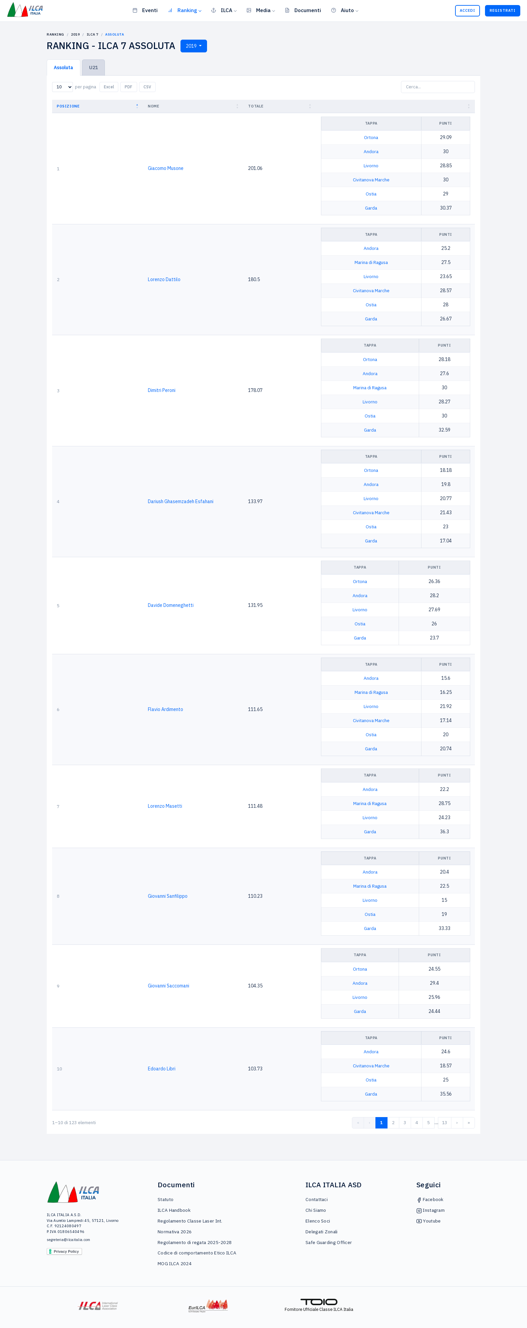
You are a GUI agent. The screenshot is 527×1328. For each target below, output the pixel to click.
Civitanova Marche (371, 180)
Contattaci (317, 1199)
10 (59, 1069)
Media (258, 10)
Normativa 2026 (175, 1232)
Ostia (371, 194)
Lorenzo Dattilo (164, 279)
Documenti (303, 10)
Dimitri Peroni (161, 390)
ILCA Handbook (174, 1210)
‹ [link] (369, 1122)
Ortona (371, 137)
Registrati (503, 10)
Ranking (182, 10)
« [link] (358, 1122)
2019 (75, 34)
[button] (138, 106)
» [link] (469, 1122)
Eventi (145, 10)
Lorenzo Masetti (165, 806)
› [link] (457, 1122)
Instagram (430, 1210)
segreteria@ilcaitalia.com (68, 1239)
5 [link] (428, 1122)
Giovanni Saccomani (168, 986)
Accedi (467, 10)
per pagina (85, 87)
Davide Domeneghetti (171, 605)
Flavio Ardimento (165, 709)
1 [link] (381, 1122)
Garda (371, 208)
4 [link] (416, 1122)
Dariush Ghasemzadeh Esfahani (180, 501)
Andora (371, 151)
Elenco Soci (318, 1221)
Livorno (371, 166)
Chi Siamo (316, 1210)
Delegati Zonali (322, 1232)
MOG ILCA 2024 (175, 1263)
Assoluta (63, 67)
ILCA (221, 10)
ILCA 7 (92, 34)
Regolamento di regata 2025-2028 (195, 1242)
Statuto (165, 1199)
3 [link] (405, 1122)
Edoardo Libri (161, 1069)
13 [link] (444, 1122)
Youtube (428, 1221)
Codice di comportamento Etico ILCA (197, 1253)
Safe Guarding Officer (329, 1242)
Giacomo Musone (166, 168)
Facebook (430, 1199)
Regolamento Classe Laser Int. (190, 1221)
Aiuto (342, 10)
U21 (93, 67)
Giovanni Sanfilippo (168, 896)
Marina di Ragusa (371, 262)
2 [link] (393, 1122)
